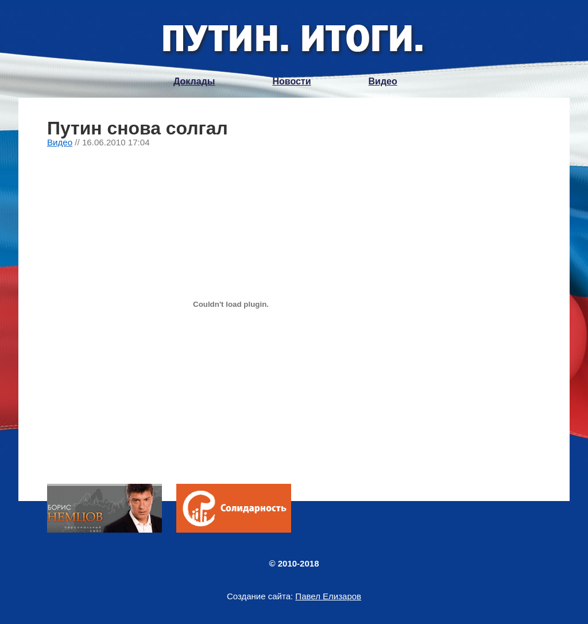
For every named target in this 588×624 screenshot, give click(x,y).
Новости (291, 81)
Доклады (194, 81)
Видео (383, 81)
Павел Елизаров (328, 596)
